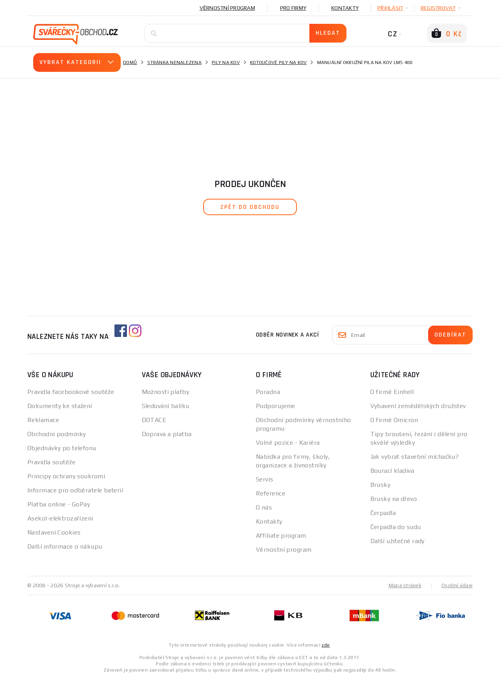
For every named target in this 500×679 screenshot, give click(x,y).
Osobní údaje (456, 585)
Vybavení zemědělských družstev (418, 406)
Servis (264, 479)
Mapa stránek (403, 585)
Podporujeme (275, 406)
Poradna (268, 392)
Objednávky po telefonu (61, 448)
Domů (130, 62)
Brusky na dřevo (393, 499)
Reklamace (43, 420)
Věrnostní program (227, 8)
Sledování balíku (165, 406)
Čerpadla (383, 513)
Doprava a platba (167, 434)
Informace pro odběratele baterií (75, 490)
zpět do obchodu (250, 207)
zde (325, 644)
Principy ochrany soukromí (66, 476)
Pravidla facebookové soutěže (70, 392)
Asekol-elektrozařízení (60, 518)
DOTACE (154, 420)
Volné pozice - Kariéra (288, 442)
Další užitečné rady (397, 541)
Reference (270, 493)
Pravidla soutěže (51, 462)
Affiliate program (281, 535)
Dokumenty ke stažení (59, 406)
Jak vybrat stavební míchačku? (414, 456)
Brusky (380, 484)
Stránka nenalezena (174, 62)
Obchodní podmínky (56, 434)
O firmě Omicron (394, 420)
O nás (264, 507)
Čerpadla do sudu (395, 527)
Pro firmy (293, 8)
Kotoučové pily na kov (278, 62)
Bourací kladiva (392, 470)
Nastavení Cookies (53, 532)
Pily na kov (226, 62)
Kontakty (345, 8)
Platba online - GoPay (58, 504)
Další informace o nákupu (64, 546)
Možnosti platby (165, 392)
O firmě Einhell (392, 392)
